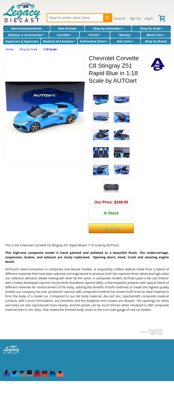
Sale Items (125, 41)
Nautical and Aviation (59, 41)
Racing (125, 35)
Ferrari (95, 35)
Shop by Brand (155, 41)
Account (119, 18)
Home (10, 49)
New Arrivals (67, 28)
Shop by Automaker (108, 28)
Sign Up (135, 18)
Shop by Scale (151, 28)
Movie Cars (156, 35)
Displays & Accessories (26, 35)
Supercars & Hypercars (21, 41)
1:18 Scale (50, 49)
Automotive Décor (94, 41)
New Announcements (26, 28)
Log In (149, 18)
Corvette (64, 35)
